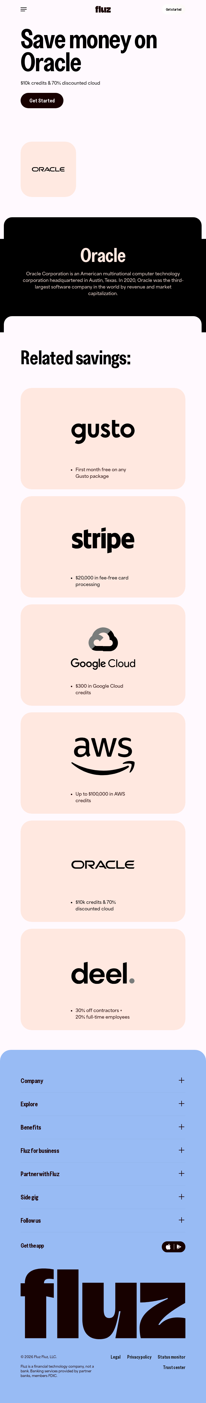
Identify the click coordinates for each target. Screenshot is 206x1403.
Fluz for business (103, 1151)
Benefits (103, 1127)
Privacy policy (139, 1357)
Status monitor (171, 1357)
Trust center (174, 1367)
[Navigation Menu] (24, 9)
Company (103, 1081)
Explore (103, 1104)
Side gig (103, 1197)
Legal (116, 1357)
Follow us (103, 1220)
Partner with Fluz (103, 1174)
